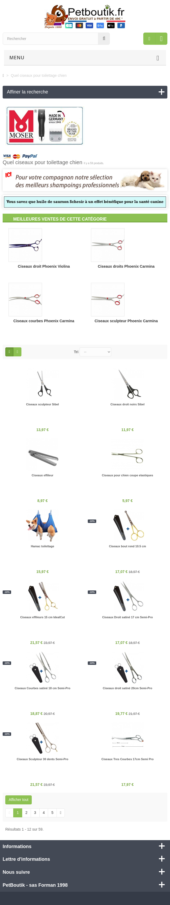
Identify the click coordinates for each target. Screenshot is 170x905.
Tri (76, 352)
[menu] (149, 39)
